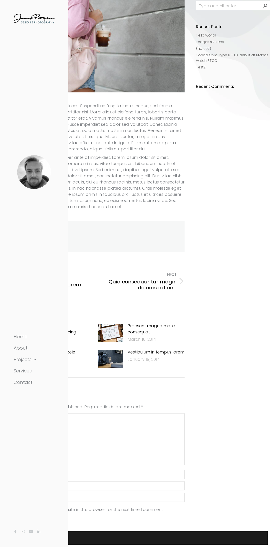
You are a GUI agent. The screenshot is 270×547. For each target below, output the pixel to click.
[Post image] (110, 333)
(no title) (203, 48)
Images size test (210, 41)
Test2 (201, 67)
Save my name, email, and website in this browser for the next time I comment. (84, 509)
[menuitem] (34, 336)
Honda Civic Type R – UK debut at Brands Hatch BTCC (232, 57)
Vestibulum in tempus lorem (156, 352)
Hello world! (206, 35)
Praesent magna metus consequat (152, 329)
